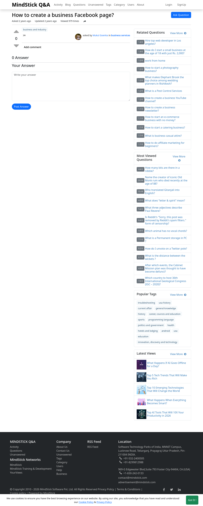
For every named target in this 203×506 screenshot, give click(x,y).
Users (130, 4)
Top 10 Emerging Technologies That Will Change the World (165, 389)
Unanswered (95, 4)
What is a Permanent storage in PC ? (166, 239)
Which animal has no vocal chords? (166, 230)
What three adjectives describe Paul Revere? (163, 209)
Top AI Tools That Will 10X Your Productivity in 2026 (165, 414)
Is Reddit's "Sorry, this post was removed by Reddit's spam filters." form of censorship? (165, 220)
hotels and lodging (148, 330)
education (143, 336)
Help (59, 470)
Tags (108, 4)
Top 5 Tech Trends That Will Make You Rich (167, 377)
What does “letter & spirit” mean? (165, 200)
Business (61, 474)
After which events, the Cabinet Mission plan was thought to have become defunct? (165, 268)
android (166, 330)
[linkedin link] (179, 490)
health (171, 325)
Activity (58, 4)
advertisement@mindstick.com (136, 482)
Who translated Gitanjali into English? (162, 191)
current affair (145, 308)
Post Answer (21, 106)
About (140, 4)
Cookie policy (18, 493)
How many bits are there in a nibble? (162, 169)
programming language (161, 319)
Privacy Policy (106, 489)
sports (141, 319)
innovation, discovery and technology (157, 342)
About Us (61, 447)
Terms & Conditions (128, 489)
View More (178, 33)
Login (168, 4)
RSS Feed (92, 447)
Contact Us (62, 450)
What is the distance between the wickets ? (165, 257)
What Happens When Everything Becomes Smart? (166, 401)
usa (175, 330)
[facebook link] (163, 490)
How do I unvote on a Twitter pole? (166, 248)
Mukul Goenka (100, 35)
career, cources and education (164, 313)
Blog (68, 4)
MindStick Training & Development (31, 468)
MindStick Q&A (31, 4)
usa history (164, 302)
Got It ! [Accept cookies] (192, 500)
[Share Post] (85, 21)
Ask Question (181, 15)
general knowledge (166, 308)
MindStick (16, 465)
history (141, 313)
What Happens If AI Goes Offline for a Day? (166, 364)
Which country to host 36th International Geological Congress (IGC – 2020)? (165, 281)
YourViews (16, 472)
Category (119, 4)
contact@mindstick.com (132, 477)
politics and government (151, 325)
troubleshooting (146, 302)
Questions (79, 4)
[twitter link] (171, 490)
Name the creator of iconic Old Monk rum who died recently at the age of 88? (166, 180)
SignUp (181, 4)
